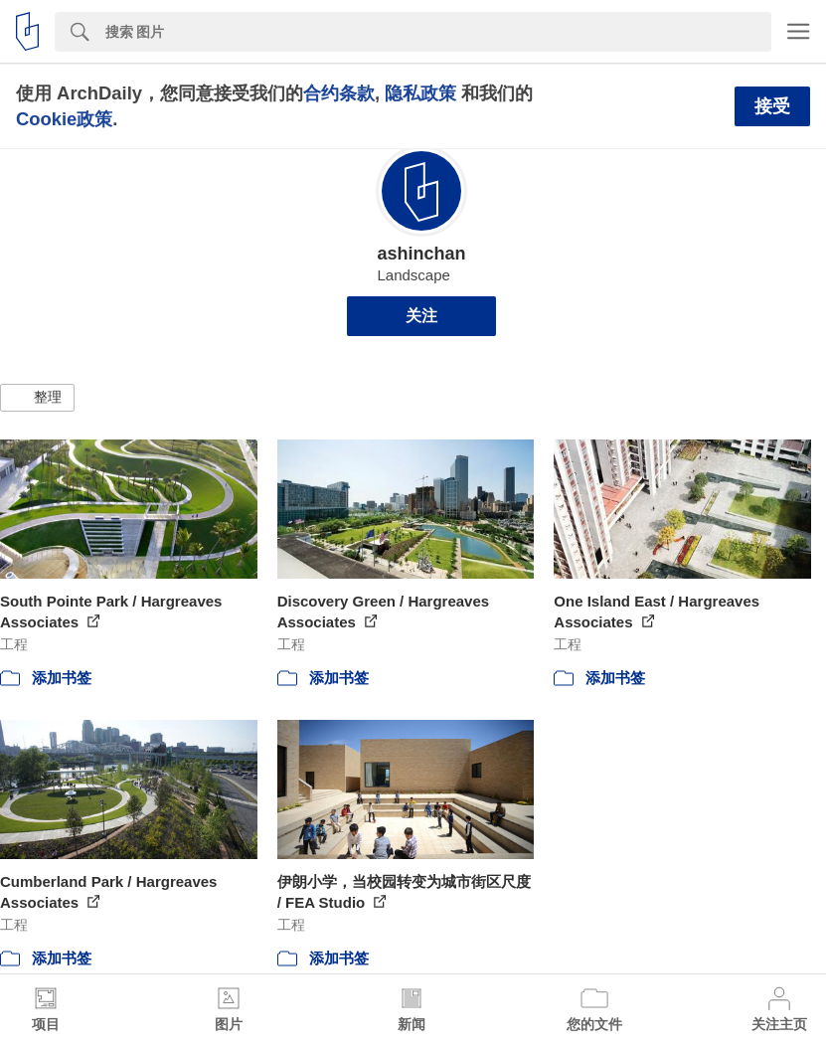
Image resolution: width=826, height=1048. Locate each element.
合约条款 (339, 93)
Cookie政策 (64, 118)
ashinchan (421, 253)
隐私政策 (420, 93)
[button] (37, 398)
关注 (421, 315)
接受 (772, 106)
